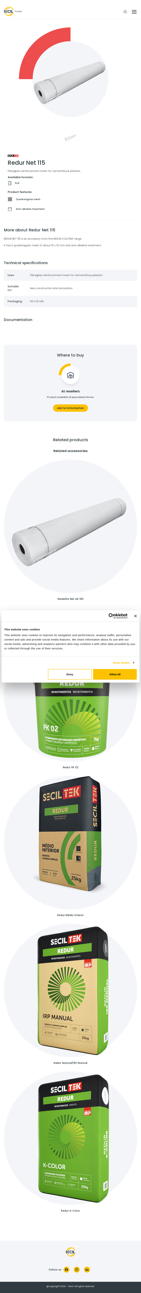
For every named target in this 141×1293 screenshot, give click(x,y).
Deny (69, 674)
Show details (121, 662)
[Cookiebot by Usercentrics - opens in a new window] (111, 616)
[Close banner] (135, 616)
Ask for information (70, 408)
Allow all (114, 674)
